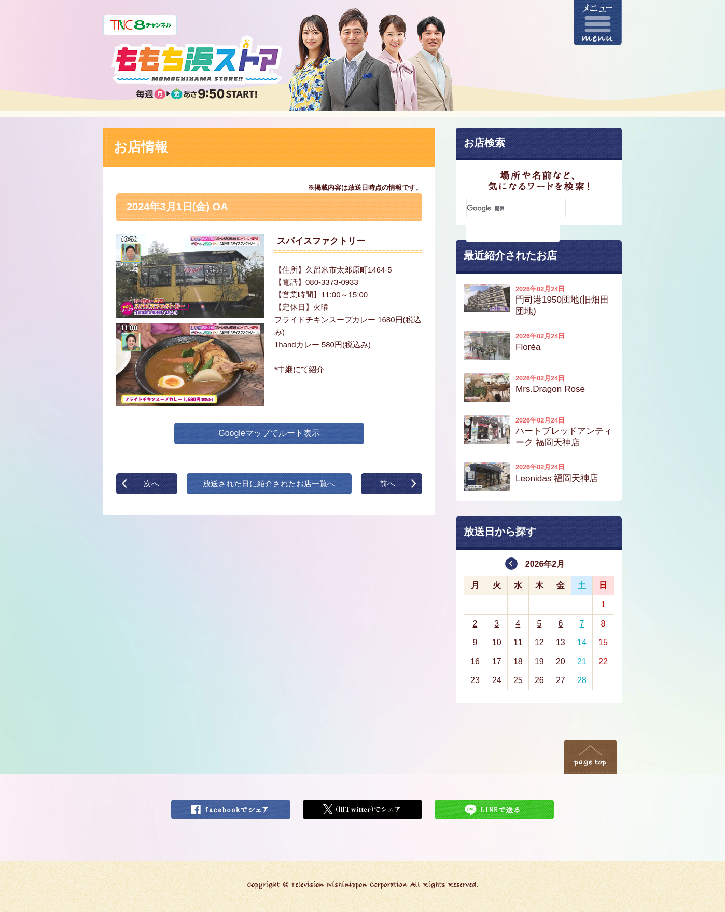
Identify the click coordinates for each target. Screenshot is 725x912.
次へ (151, 483)
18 (518, 661)
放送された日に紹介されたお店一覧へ (269, 483)
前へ (387, 483)
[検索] (516, 208)
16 (475, 661)
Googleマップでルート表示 (269, 433)
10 (496, 642)
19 (539, 661)
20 (560, 661)
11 (518, 642)
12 (539, 642)
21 (582, 661)
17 (496, 661)
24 (496, 680)
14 (582, 642)
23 (475, 680)
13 (560, 642)
